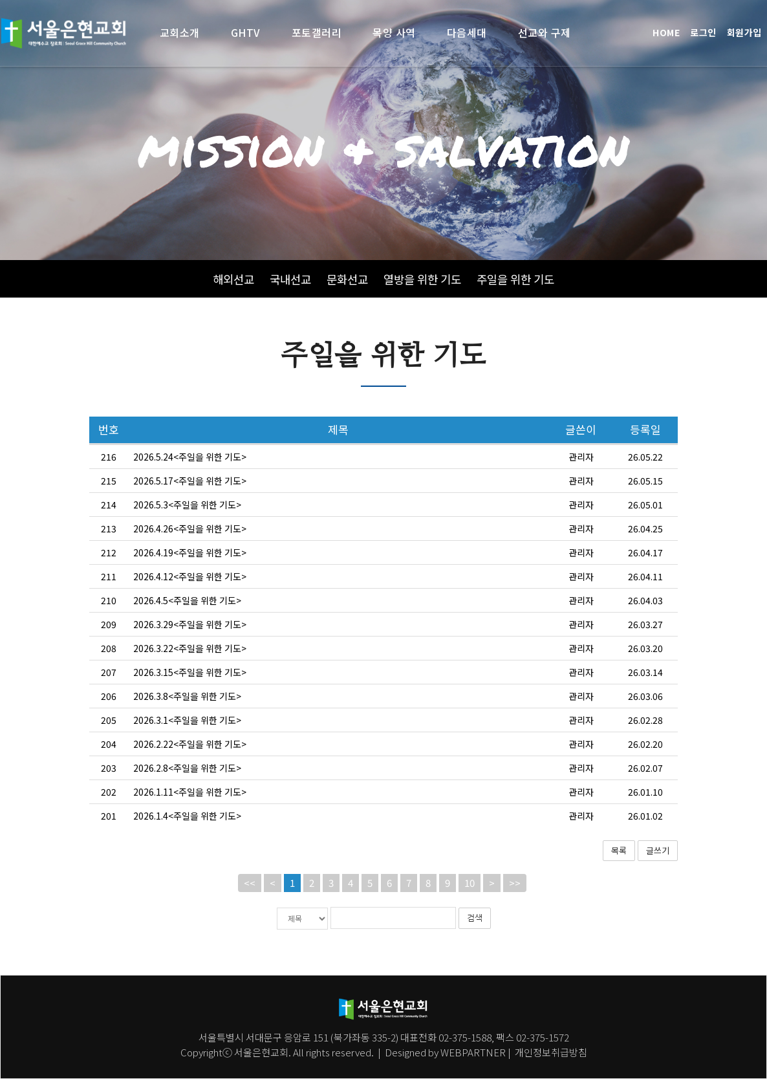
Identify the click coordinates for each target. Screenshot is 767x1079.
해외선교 (233, 279)
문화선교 (347, 279)
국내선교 (290, 279)
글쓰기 (657, 877)
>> (515, 910)
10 (469, 910)
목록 (619, 877)
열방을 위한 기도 (422, 279)
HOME (666, 32)
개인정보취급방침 (550, 1052)
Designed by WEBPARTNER (445, 1052)
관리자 (581, 483)
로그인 (703, 32)
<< (249, 910)
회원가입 (744, 32)
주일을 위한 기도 (515, 279)
